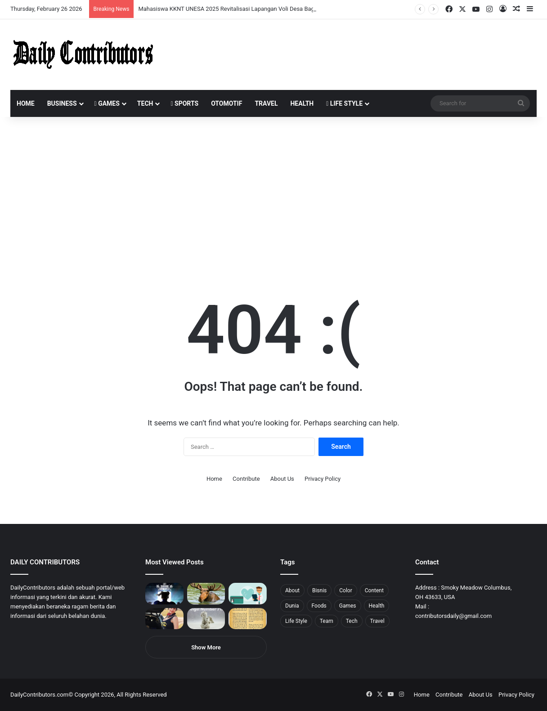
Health (302, 103)
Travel (266, 103)
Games (107, 103)
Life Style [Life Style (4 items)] (296, 621)
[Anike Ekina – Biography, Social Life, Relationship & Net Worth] (164, 619)
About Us (282, 478)
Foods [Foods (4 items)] (319, 606)
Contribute (246, 478)
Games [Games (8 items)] (347, 606)
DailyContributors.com (39, 694)
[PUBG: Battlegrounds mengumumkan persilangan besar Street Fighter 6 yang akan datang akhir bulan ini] (164, 593)
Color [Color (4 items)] (345, 590)
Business (62, 103)
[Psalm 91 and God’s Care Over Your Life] (248, 619)
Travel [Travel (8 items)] (377, 621)
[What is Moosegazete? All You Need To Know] (206, 593)
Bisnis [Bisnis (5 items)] (319, 590)
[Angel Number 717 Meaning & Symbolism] (206, 619)
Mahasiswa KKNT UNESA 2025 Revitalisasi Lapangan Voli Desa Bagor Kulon (237, 8)
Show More (206, 647)
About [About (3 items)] (292, 590)
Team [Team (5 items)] (326, 621)
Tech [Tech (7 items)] (352, 621)
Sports (184, 103)
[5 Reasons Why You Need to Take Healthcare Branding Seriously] (248, 593)
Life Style (344, 103)
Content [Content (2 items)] (374, 590)
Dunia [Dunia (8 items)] (292, 606)
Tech (145, 103)
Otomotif (226, 103)
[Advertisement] (273, 193)
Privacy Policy (323, 478)
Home (26, 103)
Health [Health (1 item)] (377, 606)
